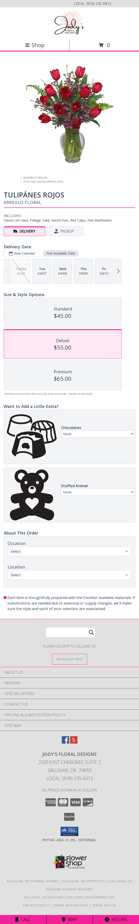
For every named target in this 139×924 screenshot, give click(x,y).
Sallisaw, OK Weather (43, 897)
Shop (34, 45)
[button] (69, 831)
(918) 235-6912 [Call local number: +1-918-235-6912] (99, 3)
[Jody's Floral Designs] (69, 23)
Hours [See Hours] (116, 919)
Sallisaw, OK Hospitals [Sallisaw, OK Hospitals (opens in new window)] (83, 881)
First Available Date (60, 253)
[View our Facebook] (65, 742)
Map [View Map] (69, 919)
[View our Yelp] (73, 742)
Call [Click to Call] (23, 919)
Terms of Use (104, 905)
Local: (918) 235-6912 (69, 778)
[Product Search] (70, 632)
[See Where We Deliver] (69, 659)
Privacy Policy (36, 905)
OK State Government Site (91, 897)
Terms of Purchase (70, 905)
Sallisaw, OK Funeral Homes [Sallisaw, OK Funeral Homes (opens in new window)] (33, 881)
